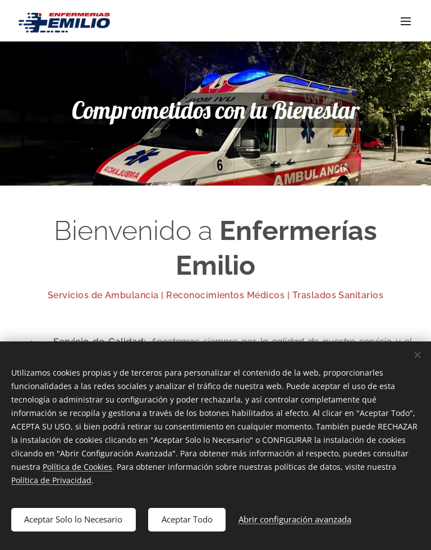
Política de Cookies (77, 466)
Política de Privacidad (51, 479)
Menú (406, 21)
